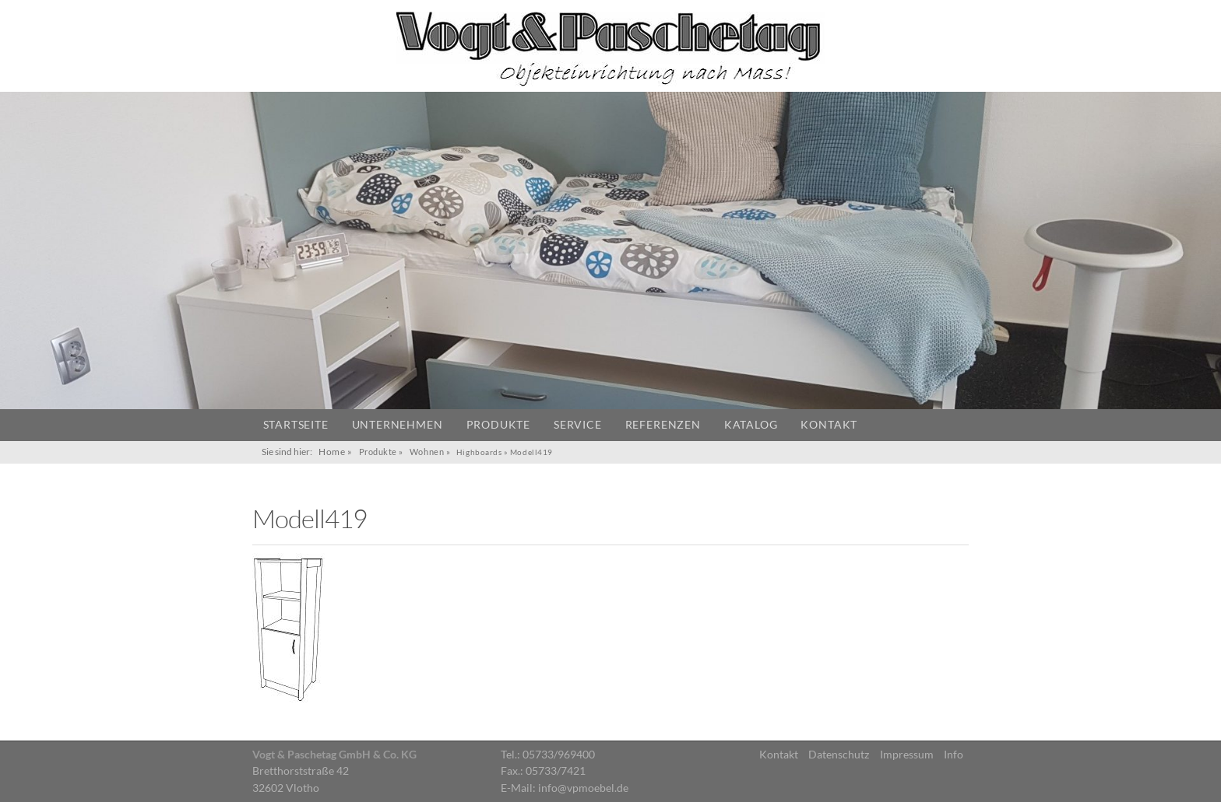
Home (331, 451)
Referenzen (663, 425)
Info (953, 754)
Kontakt (829, 425)
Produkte (498, 425)
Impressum (907, 754)
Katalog (751, 425)
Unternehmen (397, 425)
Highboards (478, 452)
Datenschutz (838, 754)
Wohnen (427, 452)
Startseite (296, 425)
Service (578, 425)
